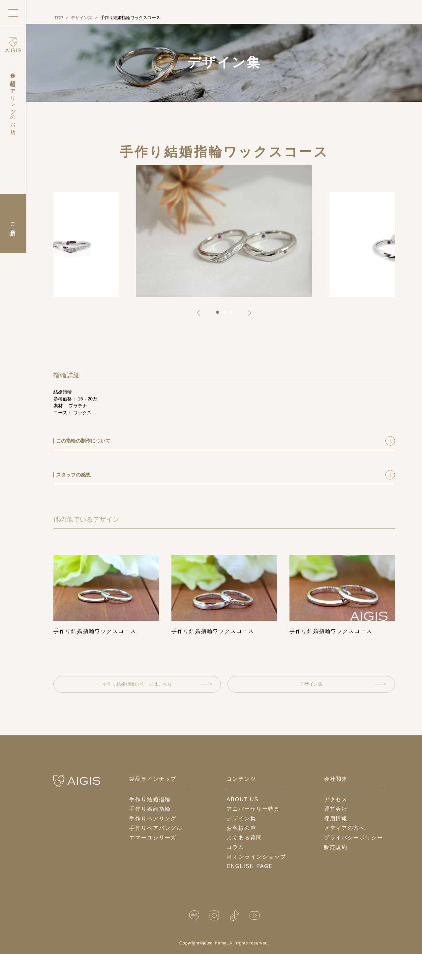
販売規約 (336, 847)
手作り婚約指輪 (149, 809)
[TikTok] (234, 915)
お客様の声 (241, 828)
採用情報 (336, 818)
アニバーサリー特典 (253, 809)
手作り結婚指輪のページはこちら (157, 684)
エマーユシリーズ (152, 837)
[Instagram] (214, 915)
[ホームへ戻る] (76, 781)
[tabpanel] (224, 231)
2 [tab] (226, 314)
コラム (235, 847)
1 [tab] (220, 314)
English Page (249, 866)
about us (242, 799)
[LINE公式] (194, 915)
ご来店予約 (13, 223)
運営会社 (336, 809)
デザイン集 (343, 684)
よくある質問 (244, 837)
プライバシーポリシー (353, 837)
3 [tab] (233, 314)
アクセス (336, 799)
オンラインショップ (256, 856)
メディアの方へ (344, 828)
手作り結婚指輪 (149, 799)
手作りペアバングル (155, 828)
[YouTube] (254, 915)
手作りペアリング (152, 818)
